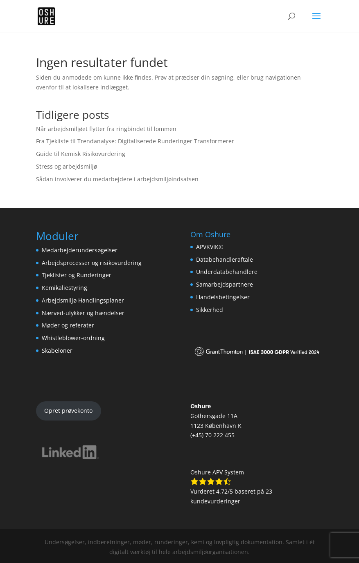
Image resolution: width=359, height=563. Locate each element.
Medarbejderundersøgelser (79, 250)
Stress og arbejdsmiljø (66, 166)
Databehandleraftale (224, 259)
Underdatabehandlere (226, 272)
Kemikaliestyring (64, 288)
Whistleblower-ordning (73, 338)
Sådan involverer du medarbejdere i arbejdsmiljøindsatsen (117, 179)
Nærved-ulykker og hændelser (83, 313)
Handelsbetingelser (223, 297)
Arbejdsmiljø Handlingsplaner (83, 300)
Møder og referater (68, 325)
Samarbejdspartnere (224, 284)
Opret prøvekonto (68, 410)
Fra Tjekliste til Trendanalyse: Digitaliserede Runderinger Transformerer (135, 141)
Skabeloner (57, 350)
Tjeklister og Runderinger (76, 275)
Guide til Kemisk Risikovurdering (80, 154)
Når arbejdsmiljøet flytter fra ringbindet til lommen (106, 129)
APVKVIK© (210, 247)
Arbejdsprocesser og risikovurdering (92, 263)
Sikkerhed (209, 310)
